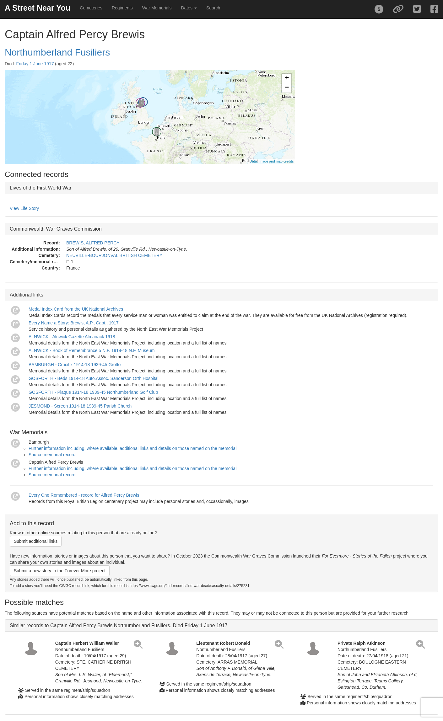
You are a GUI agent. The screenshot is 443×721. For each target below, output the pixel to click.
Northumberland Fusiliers (57, 52)
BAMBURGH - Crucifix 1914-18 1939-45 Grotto (75, 364)
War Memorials (157, 7)
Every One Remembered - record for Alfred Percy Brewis (84, 495)
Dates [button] (189, 7)
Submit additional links (35, 541)
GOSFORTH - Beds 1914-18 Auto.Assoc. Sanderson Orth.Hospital (94, 378)
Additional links (26, 294)
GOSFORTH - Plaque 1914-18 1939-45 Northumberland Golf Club (93, 392)
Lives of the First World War (41, 187)
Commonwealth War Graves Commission (56, 229)
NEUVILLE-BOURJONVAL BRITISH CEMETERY (114, 255)
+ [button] (287, 78)
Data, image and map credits (272, 161)
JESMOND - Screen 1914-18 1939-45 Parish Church (80, 406)
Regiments (122, 7)
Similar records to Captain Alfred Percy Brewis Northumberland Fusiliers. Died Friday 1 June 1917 (119, 625)
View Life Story (24, 208)
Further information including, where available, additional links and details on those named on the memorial (132, 448)
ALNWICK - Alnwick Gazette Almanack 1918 (72, 336)
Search (213, 7)
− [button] (287, 88)
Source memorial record (52, 454)
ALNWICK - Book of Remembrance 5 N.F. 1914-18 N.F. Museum (91, 350)
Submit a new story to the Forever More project (59, 570)
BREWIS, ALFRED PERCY (93, 242)
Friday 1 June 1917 (35, 63)
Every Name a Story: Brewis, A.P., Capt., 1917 (74, 322)
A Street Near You (37, 7)
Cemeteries (91, 7)
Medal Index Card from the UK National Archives (76, 309)
